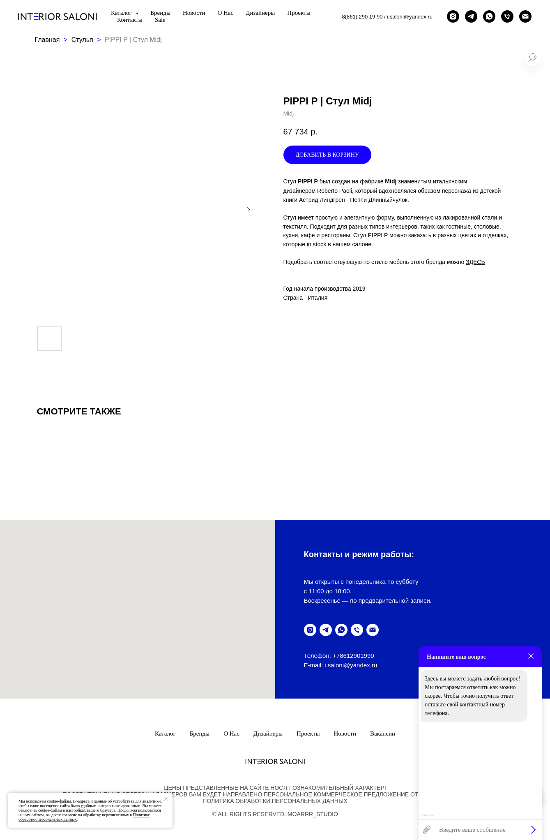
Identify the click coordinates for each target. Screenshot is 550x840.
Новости (194, 12)
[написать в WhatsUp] (341, 630)
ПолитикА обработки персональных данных (275, 801)
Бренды (161, 12)
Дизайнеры (260, 12)
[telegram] (471, 16)
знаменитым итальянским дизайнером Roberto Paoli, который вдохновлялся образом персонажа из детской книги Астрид (392, 190)
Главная (47, 39)
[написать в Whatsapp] (489, 16)
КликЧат (427, 815)
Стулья (82, 39)
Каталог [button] (122, 12)
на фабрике (368, 181)
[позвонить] (507, 16)
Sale (160, 19)
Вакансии (382, 733)
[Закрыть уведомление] (166, 799)
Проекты (298, 12)
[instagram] (453, 16)
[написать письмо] (525, 16)
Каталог (165, 733)
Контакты (130, 19)
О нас (225, 12)
